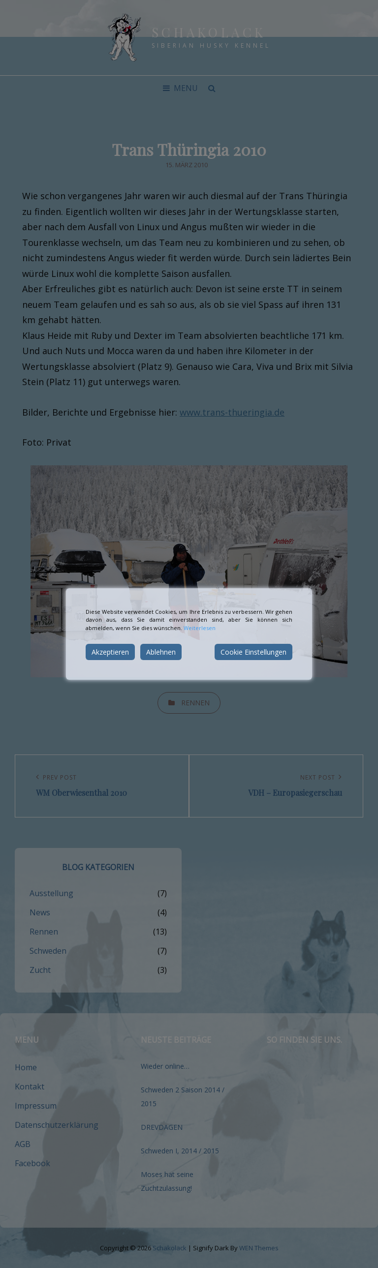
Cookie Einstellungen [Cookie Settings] (253, 652)
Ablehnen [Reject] (161, 652)
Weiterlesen (200, 628)
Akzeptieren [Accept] (110, 652)
